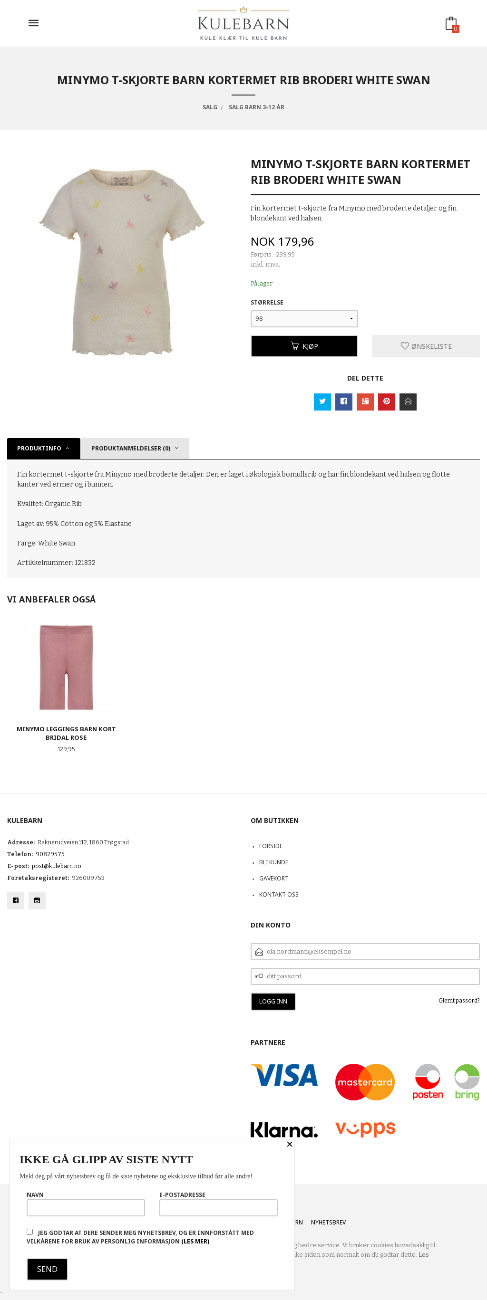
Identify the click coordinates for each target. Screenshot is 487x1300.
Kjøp (304, 346)
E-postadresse (218, 1203)
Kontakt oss (279, 894)
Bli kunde (273, 862)
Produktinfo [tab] (39, 448)
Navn (86, 1203)
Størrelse (267, 302)
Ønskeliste (426, 346)
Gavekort (274, 878)
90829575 (50, 854)
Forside (270, 846)
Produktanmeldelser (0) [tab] (130, 448)
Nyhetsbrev (328, 1222)
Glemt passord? (459, 1000)
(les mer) (195, 1241)
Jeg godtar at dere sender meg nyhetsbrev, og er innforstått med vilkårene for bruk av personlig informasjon (140, 1237)
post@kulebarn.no (56, 866)
